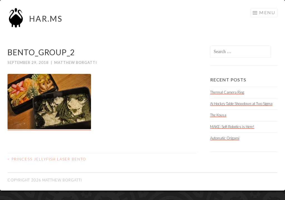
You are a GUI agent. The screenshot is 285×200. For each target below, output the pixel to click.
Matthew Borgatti (75, 62)
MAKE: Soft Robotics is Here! (232, 126)
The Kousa (218, 115)
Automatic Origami (224, 138)
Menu (267, 12)
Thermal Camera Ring (227, 92)
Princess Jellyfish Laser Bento (47, 159)
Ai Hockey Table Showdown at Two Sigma (241, 103)
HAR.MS (46, 18)
